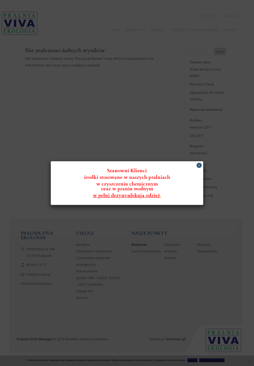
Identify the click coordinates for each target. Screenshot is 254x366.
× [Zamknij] (199, 165)
